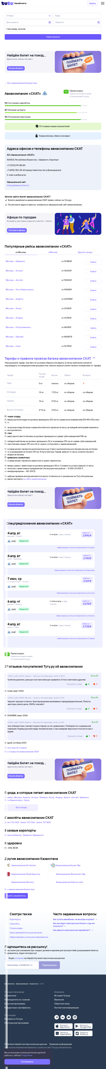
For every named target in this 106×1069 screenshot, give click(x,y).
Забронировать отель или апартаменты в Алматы (75, 616)
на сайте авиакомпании (34, 479)
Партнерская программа (16, 1023)
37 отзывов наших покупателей (52, 126)
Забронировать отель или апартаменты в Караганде (74, 570)
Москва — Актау (13, 308)
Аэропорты (15, 919)
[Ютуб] (69, 1016)
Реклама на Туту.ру (13, 1019)
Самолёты (15, 923)
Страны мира (16, 928)
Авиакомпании (22, 984)
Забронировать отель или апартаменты (29, 937)
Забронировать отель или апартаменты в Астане (76, 593)
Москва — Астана (14, 270)
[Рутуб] (75, 1016)
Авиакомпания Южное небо (69, 882)
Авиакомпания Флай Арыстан (25, 874)
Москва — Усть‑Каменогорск (20, 289)
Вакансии (59, 999)
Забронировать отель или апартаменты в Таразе (76, 638)
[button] (66, 93)
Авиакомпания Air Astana (23, 865)
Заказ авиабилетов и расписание (26, 932)
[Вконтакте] (62, 1016)
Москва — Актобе (14, 280)
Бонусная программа (14, 1003)
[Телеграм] (56, 1016)
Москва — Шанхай (14, 336)
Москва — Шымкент (15, 261)
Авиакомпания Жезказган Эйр (70, 874)
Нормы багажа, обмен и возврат (52, 136)
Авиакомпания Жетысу (22, 882)
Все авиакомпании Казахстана (20, 889)
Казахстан (34, 984)
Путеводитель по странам (17, 999)
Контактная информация (66, 1007)
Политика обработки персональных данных (25, 1044)
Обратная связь (62, 1003)
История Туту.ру (62, 995)
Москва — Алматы (14, 299)
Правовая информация (60, 1044)
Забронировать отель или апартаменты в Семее (76, 547)
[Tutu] (7, 3)
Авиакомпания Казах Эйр (68, 865)
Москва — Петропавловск (18, 327)
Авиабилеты (9, 984)
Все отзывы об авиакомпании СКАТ (22, 751)
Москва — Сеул (13, 346)
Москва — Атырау (14, 317)
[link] (16, 68)
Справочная (10, 995)
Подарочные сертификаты (17, 1007)
